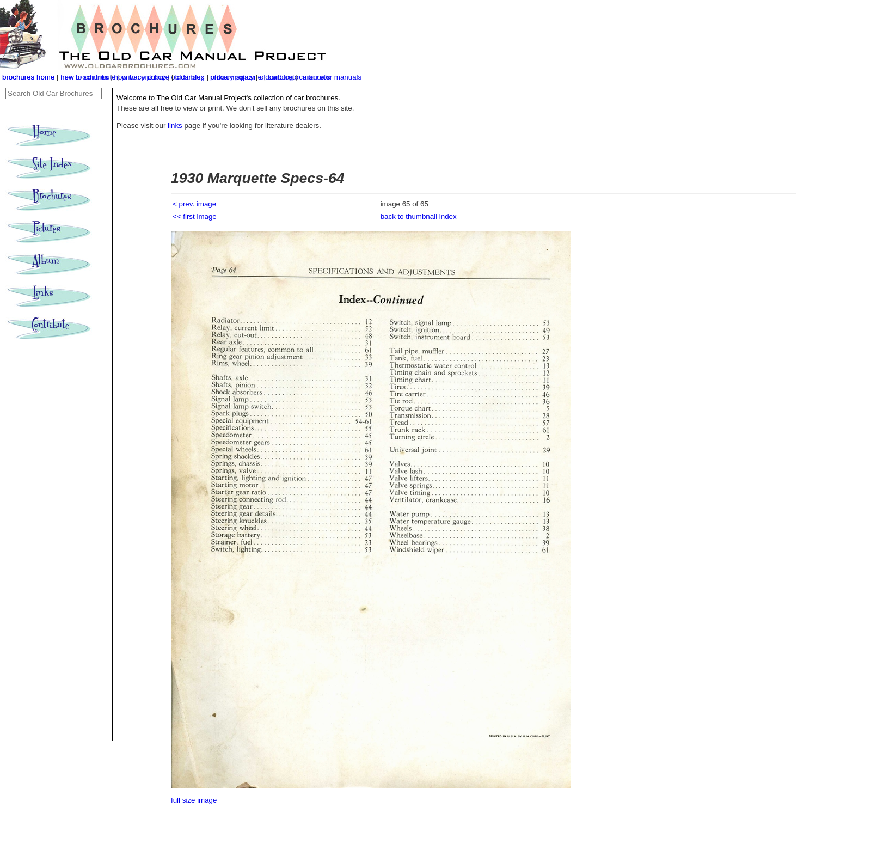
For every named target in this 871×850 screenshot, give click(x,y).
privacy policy (233, 77)
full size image (194, 800)
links (175, 125)
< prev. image (194, 204)
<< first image (195, 216)
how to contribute (141, 77)
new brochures (84, 77)
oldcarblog (276, 77)
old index (189, 77)
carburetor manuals (330, 77)
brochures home (28, 77)
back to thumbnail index (419, 216)
